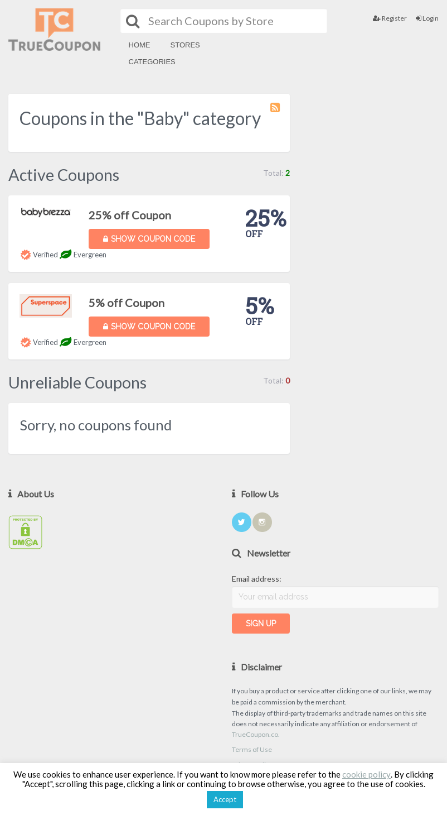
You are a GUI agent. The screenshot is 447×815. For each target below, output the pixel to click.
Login (427, 18)
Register (390, 18)
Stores (185, 45)
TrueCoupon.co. (256, 734)
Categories (152, 61)
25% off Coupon (130, 215)
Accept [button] (224, 799)
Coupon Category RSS (275, 112)
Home (139, 45)
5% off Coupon (126, 302)
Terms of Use (252, 749)
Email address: (256, 578)
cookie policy (366, 774)
